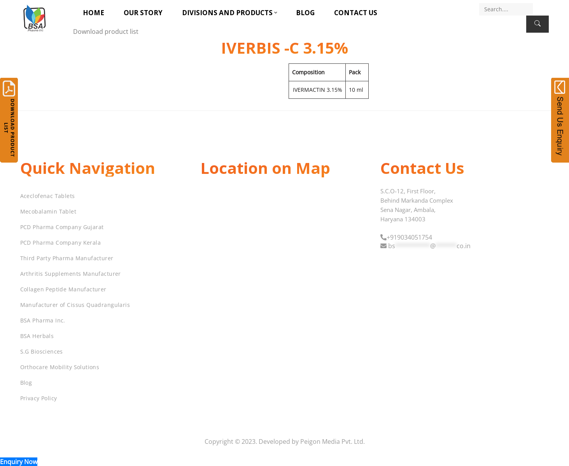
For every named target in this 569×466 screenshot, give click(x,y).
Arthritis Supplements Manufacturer (70, 273)
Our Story (143, 12)
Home (93, 12)
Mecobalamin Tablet (48, 211)
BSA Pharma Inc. (42, 320)
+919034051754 (409, 237)
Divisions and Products (227, 12)
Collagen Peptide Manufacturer (63, 289)
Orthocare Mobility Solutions (60, 367)
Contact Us (355, 12)
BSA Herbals (37, 336)
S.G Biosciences (41, 351)
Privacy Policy (38, 398)
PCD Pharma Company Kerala (60, 242)
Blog (305, 12)
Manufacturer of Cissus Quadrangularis (75, 304)
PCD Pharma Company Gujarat (62, 227)
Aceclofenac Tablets (47, 196)
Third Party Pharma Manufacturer (67, 258)
